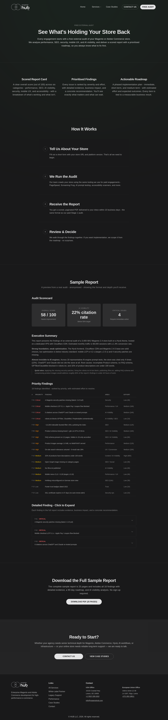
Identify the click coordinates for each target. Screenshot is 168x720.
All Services (53, 688)
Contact (52, 706)
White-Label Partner (57, 691)
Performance (54, 699)
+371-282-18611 (128, 696)
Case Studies (112, 7)
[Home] (20, 7)
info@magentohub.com (94, 700)
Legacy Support (55, 695)
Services (96, 7)
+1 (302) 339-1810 (92, 696)
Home (82, 7)
